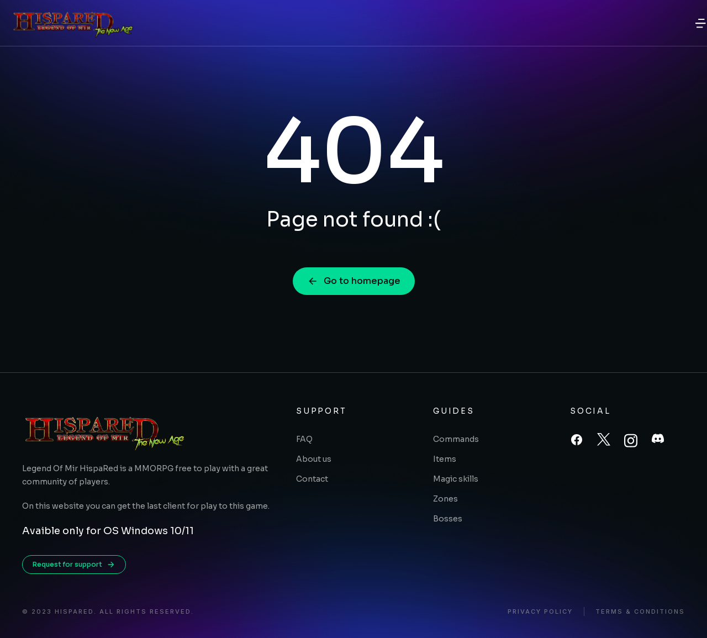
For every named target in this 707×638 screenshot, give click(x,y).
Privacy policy (540, 611)
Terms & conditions (640, 611)
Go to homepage (353, 281)
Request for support (74, 564)
